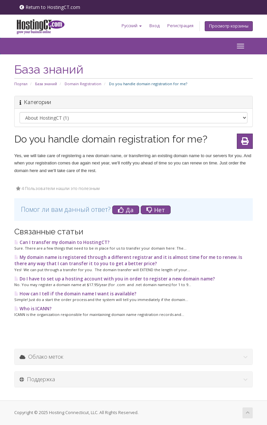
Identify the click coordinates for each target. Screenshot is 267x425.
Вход (154, 26)
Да (126, 210)
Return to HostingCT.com (50, 7)
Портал (20, 83)
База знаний (46, 83)
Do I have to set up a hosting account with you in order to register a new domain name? (114, 279)
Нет (155, 210)
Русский (132, 26)
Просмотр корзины (228, 26)
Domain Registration (83, 83)
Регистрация (180, 26)
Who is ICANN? (33, 309)
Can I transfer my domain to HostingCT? (62, 242)
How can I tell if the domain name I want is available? (75, 294)
